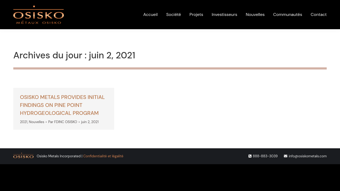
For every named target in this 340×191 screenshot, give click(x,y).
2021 (23, 122)
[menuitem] (274, 6)
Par (62, 122)
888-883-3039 (265, 156)
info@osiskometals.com (308, 156)
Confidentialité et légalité (103, 156)
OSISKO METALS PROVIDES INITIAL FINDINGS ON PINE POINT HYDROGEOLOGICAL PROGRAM (62, 105)
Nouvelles (36, 122)
